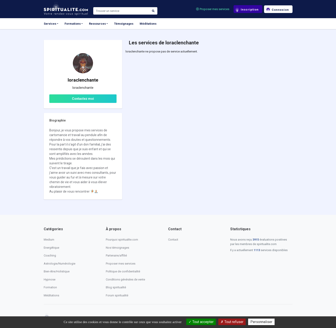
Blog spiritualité (116, 287)
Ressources (97, 23)
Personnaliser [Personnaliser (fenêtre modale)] (261, 322)
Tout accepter (201, 322)
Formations (73, 23)
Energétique (51, 247)
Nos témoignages (117, 247)
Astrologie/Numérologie (59, 263)
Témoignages (123, 23)
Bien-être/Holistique (56, 271)
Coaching (50, 255)
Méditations (148, 23)
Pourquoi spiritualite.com (122, 239)
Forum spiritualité (117, 295)
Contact (173, 239)
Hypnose (49, 279)
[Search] (121, 11)
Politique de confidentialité (123, 271)
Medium (49, 239)
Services (50, 23)
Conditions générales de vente (125, 279)
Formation (50, 287)
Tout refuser (232, 322)
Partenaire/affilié (116, 255)
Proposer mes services (212, 9)
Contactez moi (83, 98)
